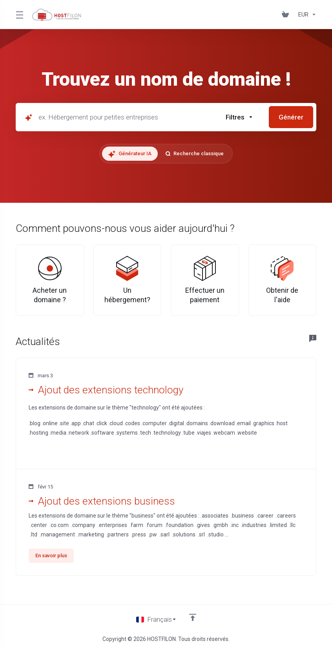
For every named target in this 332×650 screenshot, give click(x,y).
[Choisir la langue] (156, 619)
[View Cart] (287, 14)
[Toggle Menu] (19, 14)
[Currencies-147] (305, 14)
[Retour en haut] (192, 617)
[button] (239, 117)
